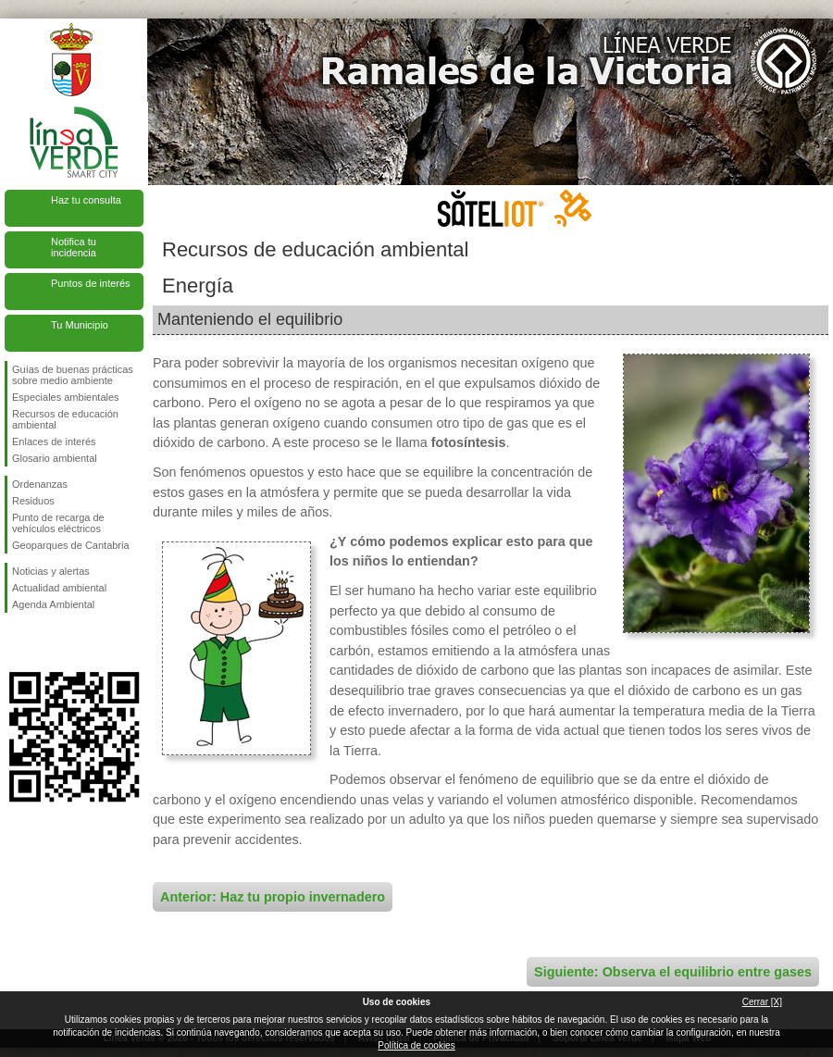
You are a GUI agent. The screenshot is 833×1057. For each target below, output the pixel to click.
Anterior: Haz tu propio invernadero (272, 896)
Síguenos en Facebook (16, 642)
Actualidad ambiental (59, 587)
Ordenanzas (40, 484)
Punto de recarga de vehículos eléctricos (58, 523)
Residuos (33, 500)
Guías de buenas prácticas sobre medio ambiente (72, 375)
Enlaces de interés (54, 441)
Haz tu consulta (86, 199)
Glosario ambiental (54, 458)
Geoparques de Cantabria (71, 545)
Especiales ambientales (65, 397)
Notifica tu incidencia (73, 247)
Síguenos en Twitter (46, 642)
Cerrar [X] (762, 1002)
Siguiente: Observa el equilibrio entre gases (673, 971)
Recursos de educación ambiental (65, 419)
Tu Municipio (79, 324)
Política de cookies (416, 1045)
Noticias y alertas (51, 571)
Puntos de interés (91, 283)
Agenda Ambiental (53, 604)
